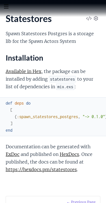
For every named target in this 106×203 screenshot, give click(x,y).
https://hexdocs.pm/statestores (41, 169)
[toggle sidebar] (6, 7)
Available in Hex (23, 71)
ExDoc (13, 154)
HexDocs (69, 154)
